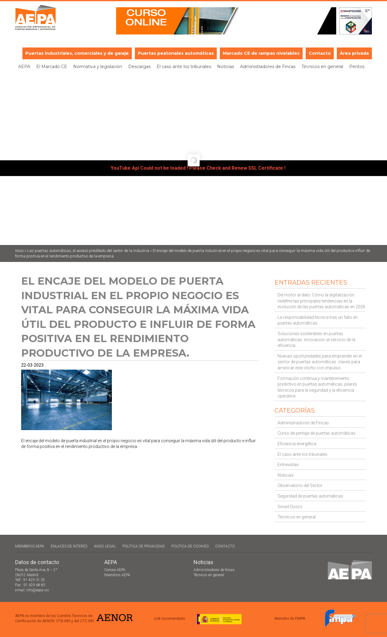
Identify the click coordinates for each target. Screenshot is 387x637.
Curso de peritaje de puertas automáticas (317, 433)
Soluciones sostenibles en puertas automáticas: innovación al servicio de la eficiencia (316, 339)
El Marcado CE (51, 66)
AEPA (24, 66)
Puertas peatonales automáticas (176, 53)
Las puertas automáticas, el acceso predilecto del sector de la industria (88, 250)
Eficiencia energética (297, 443)
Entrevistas (288, 464)
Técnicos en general (322, 66)
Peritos (356, 66)
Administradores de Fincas (267, 66)
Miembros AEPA (29, 546)
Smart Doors (290, 506)
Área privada (354, 53)
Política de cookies (190, 546)
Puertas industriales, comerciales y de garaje (77, 53)
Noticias (225, 66)
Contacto (320, 53)
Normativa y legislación (97, 66)
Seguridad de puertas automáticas (310, 496)
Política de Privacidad (143, 546)
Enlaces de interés (69, 546)
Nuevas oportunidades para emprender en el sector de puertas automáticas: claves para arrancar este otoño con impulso (320, 362)
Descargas (139, 66)
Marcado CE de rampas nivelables (261, 53)
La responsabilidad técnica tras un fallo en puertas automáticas (318, 320)
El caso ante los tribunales (184, 66)
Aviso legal (105, 546)
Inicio (19, 250)
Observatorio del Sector (300, 485)
